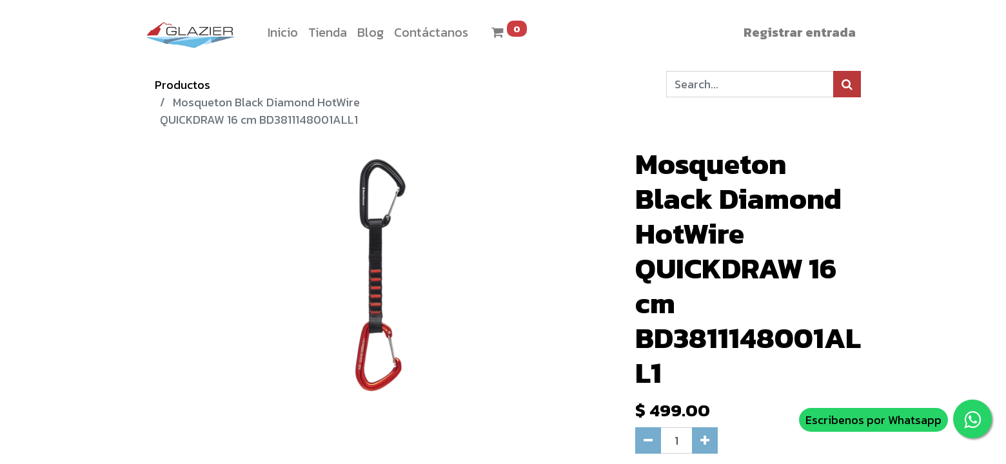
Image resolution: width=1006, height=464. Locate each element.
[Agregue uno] (705, 440)
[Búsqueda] (847, 84)
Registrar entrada (800, 32)
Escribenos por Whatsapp (873, 420)
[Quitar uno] (648, 440)
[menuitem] (282, 32)
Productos (182, 84)
